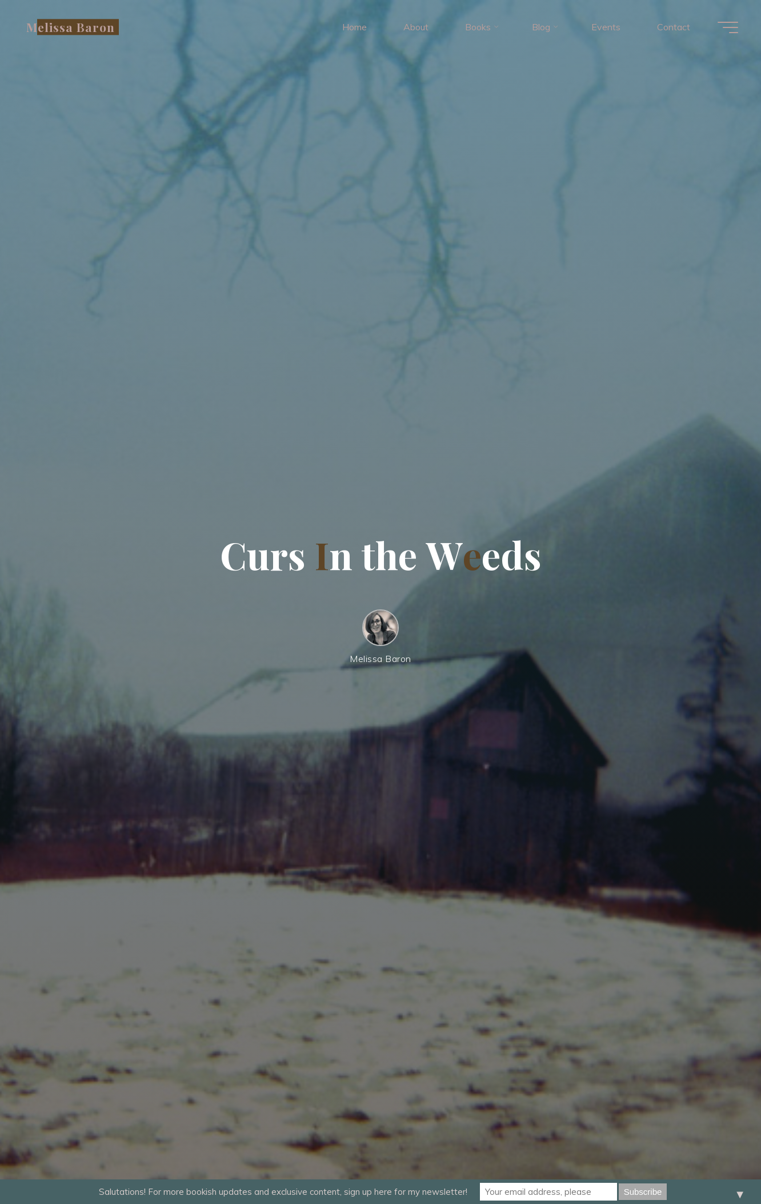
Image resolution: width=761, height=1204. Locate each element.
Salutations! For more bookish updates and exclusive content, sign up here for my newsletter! (283, 1191)
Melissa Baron (70, 27)
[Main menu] (728, 27)
